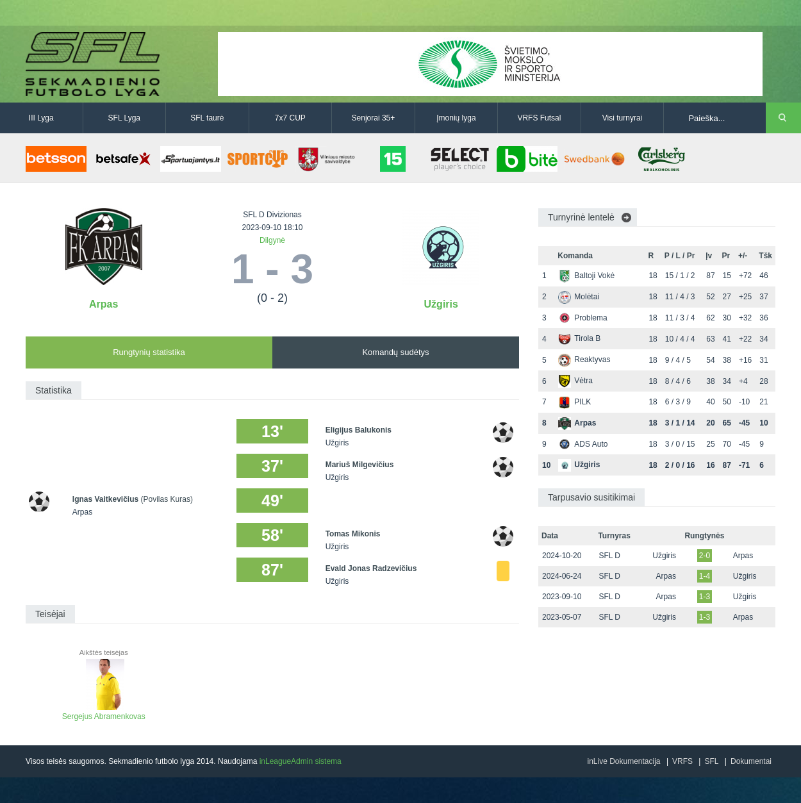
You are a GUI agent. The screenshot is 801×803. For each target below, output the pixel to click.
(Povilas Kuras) (167, 499)
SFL (711, 761)
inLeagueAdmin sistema (301, 761)
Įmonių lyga (455, 117)
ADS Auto (582, 444)
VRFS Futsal (539, 117)
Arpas (103, 304)
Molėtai (578, 296)
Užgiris (441, 304)
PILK (574, 401)
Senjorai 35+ (373, 117)
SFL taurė (207, 117)
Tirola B (579, 338)
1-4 (704, 576)
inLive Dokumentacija (623, 761)
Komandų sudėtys (395, 352)
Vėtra (575, 380)
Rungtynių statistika (149, 352)
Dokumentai (751, 761)
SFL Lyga (124, 117)
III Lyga (41, 117)
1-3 (704, 596)
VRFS (682, 761)
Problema (582, 317)
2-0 (704, 555)
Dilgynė (272, 240)
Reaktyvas (584, 359)
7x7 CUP (290, 117)
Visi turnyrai (622, 117)
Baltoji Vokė (586, 275)
